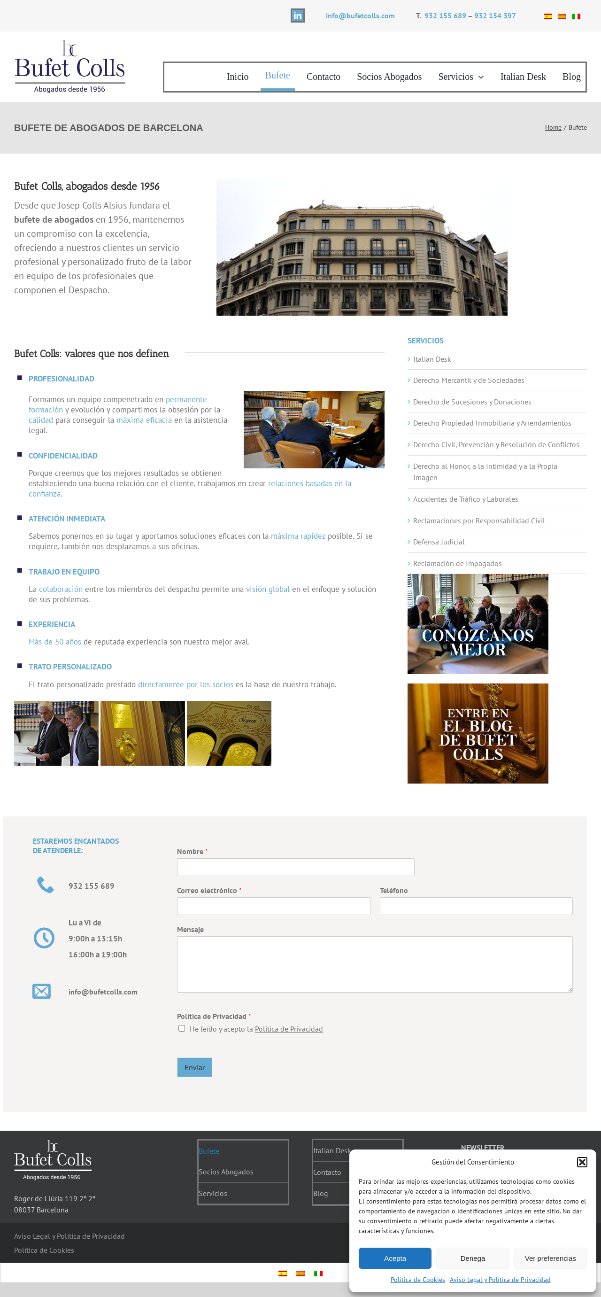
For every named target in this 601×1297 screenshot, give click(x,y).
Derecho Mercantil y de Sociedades (468, 380)
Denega (473, 1258)
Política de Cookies (418, 1279)
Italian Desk (432, 359)
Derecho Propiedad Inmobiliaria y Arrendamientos (492, 422)
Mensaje (190, 929)
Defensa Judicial (439, 541)
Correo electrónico (209, 890)
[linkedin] (297, 15)
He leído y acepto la (256, 1028)
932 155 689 (445, 15)
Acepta (395, 1258)
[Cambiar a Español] (548, 15)
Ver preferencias (550, 1258)
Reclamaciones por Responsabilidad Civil (479, 520)
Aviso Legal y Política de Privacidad (500, 1279)
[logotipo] (70, 42)
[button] (582, 1162)
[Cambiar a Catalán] (562, 15)
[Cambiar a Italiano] (576, 15)
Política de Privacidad (214, 1016)
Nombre (192, 851)
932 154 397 (495, 15)
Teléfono (394, 890)
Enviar (195, 1067)
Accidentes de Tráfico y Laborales (465, 499)
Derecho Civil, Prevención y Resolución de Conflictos (496, 444)
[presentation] (457, 1042)
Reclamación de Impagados (457, 563)
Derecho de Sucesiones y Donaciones (472, 401)
